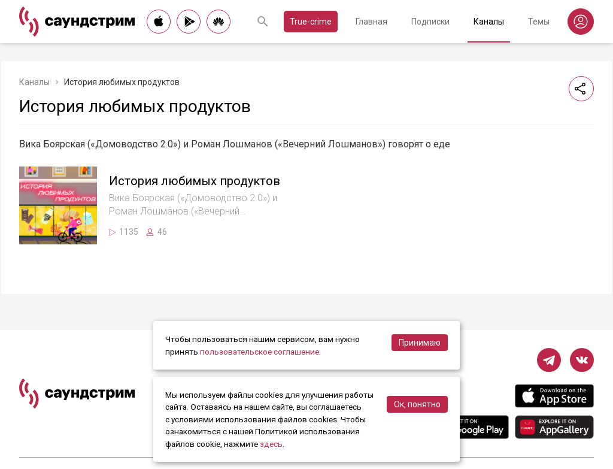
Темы (539, 21)
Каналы (489, 21)
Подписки (430, 21)
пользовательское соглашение (259, 351)
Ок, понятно (417, 404)
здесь (271, 444)
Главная (371, 21)
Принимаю (420, 342)
